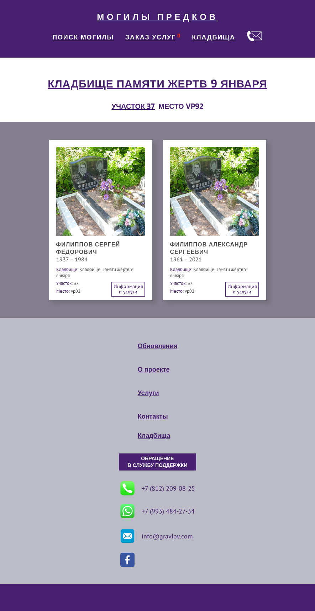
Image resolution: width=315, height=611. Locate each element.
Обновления (157, 346)
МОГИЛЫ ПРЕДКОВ (157, 17)
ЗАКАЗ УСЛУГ (150, 37)
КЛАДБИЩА (213, 37)
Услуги (148, 393)
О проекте (154, 369)
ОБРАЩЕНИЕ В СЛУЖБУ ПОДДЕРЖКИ (158, 462)
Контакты (153, 416)
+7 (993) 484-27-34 (157, 511)
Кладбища (154, 435)
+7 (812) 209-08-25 (157, 488)
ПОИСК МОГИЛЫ (83, 37)
